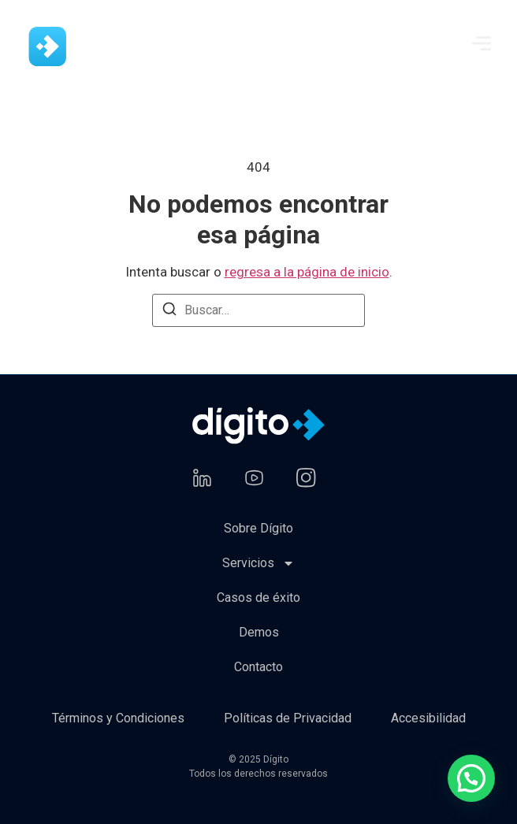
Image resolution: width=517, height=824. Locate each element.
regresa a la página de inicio (307, 272)
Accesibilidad (428, 718)
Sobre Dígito (258, 528)
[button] (471, 778)
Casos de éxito (258, 597)
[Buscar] (169, 311)
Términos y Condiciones (118, 718)
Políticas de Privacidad (287, 718)
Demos (259, 632)
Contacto (258, 666)
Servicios (258, 563)
